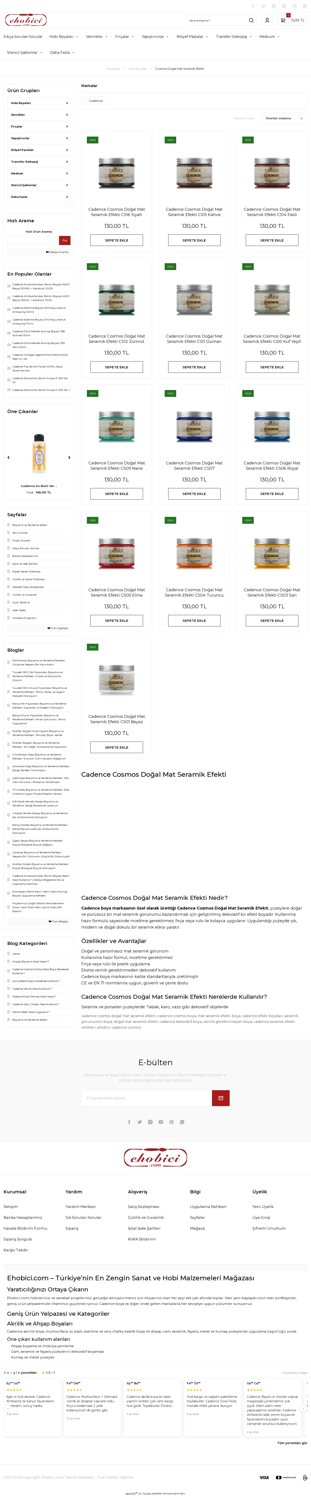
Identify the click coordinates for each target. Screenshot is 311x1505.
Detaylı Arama (57, 252)
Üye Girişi (261, 1224)
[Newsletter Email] (155, 1105)
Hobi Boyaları (21, 103)
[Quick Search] (31, 240)
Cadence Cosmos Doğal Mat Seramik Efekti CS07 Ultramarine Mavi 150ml (194, 469)
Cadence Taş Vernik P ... (38, 486)
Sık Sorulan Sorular (84, 1224)
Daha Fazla (19, 197)
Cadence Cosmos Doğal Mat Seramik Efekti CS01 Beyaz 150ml (116, 726)
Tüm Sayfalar (58, 628)
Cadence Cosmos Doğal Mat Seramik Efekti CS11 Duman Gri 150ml (194, 341)
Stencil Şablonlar (24, 185)
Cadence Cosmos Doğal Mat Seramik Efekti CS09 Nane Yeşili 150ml (116, 469)
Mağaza (198, 1235)
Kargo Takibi (16, 1258)
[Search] (222, 20)
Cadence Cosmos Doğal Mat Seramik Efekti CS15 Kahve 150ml (194, 212)
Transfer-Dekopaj (24, 162)
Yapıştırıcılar (20, 138)
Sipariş (72, 1235)
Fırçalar (17, 126)
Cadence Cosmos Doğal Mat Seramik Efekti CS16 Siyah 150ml (116, 212)
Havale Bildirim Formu (26, 1235)
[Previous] (8, 458)
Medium (17, 173)
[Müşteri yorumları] (155, 1416)
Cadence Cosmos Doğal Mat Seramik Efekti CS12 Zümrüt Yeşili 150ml (116, 341)
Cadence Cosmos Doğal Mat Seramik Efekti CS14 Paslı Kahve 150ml (272, 212)
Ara (64, 241)
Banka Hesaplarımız (24, 1224)
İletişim (11, 1213)
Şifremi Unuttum (269, 1235)
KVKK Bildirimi (142, 1246)
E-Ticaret (145, 1501)
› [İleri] (303, 1416)
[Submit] (221, 1105)
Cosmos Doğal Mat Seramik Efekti (179, 69)
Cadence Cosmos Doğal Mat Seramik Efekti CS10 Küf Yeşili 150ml (272, 341)
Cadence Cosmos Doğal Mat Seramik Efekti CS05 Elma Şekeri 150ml (116, 598)
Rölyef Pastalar (22, 150)
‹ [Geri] (7, 1416)
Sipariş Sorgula (18, 1246)
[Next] (69, 458)
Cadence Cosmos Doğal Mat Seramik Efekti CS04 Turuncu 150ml (194, 598)
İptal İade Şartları (145, 1235)
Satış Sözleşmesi (144, 1213)
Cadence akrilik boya (25, 1339)
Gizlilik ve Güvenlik (147, 1224)
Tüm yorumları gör (292, 1451)
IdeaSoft (131, 1501)
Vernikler (18, 115)
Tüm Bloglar (58, 921)
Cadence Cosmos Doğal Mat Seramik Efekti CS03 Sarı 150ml (272, 598)
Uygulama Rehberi (209, 1213)
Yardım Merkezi (81, 1213)
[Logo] (26, 21)
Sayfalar (198, 1224)
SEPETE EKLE (117, 241)
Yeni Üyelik (263, 1213)
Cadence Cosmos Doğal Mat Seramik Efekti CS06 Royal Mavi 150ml (272, 469)
